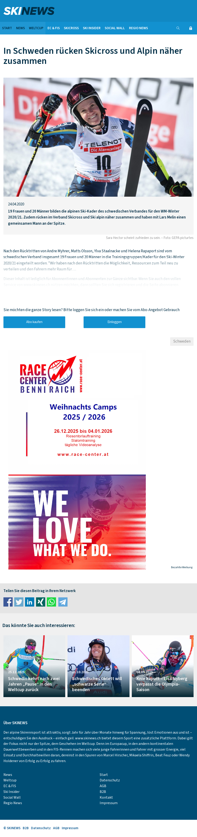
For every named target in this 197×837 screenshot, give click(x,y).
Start (7, 28)
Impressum (109, 803)
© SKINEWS (11, 828)
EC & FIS (54, 28)
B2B (103, 791)
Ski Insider (92, 28)
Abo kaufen (34, 322)
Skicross (71, 28)
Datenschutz (110, 780)
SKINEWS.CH (66, 11)
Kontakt (106, 797)
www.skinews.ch (88, 738)
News (20, 28)
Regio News (138, 28)
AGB (103, 786)
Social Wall (115, 28)
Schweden (182, 341)
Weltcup (36, 28)
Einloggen (114, 322)
